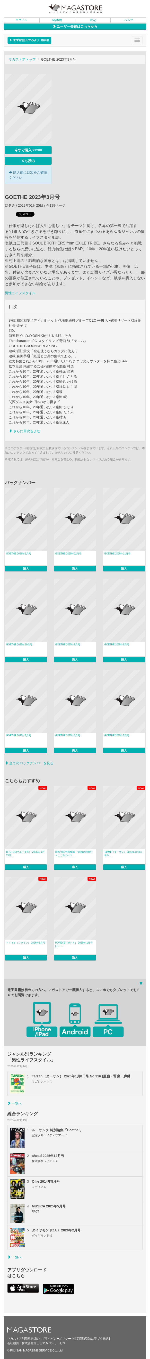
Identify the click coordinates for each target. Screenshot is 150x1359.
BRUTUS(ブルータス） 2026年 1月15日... (25, 854)
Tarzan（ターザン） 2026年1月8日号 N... (123, 854)
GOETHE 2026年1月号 (18, 553)
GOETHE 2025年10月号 (19, 644)
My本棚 (57, 20)
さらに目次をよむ (24, 431)
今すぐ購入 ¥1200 (28, 150)
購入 (26, 568)
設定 (93, 20)
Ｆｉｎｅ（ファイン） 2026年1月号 (25, 942)
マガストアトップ (22, 59)
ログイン (21, 20)
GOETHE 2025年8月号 (116, 644)
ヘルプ (128, 20)
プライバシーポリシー (56, 1338)
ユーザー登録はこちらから (75, 26)
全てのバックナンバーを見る (29, 763)
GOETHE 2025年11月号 (117, 553)
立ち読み (28, 161)
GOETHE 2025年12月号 (68, 553)
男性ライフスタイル (20, 293)
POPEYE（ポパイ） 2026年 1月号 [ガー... (74, 944)
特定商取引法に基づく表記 (90, 1338)
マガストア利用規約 (20, 1338)
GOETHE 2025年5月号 (116, 735)
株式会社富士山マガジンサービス (44, 1343)
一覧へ (14, 1103)
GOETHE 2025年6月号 (67, 735)
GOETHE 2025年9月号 (67, 644)
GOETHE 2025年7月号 (18, 735)
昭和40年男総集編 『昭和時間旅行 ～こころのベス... (75, 854)
